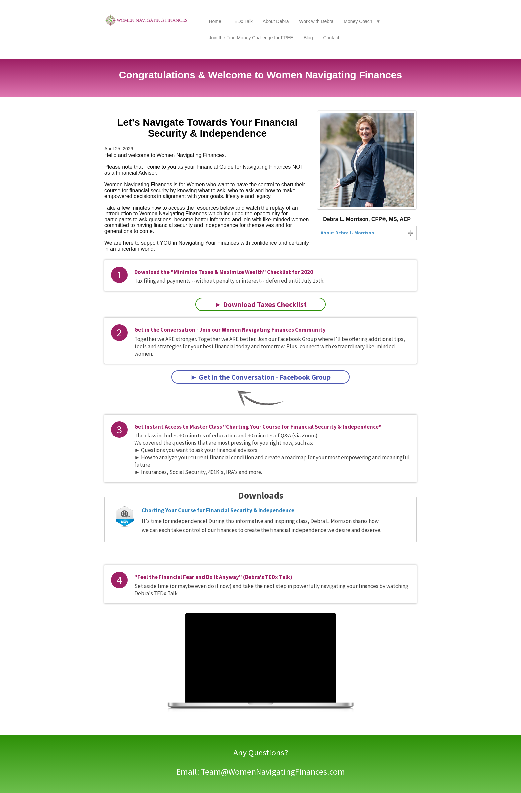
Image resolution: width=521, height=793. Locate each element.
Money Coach (358, 21)
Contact (331, 37)
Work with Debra (316, 21)
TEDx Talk (242, 21)
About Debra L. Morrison (347, 233)
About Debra (276, 21)
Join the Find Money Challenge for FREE (251, 37)
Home (215, 21)
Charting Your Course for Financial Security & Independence (218, 510)
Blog (308, 37)
